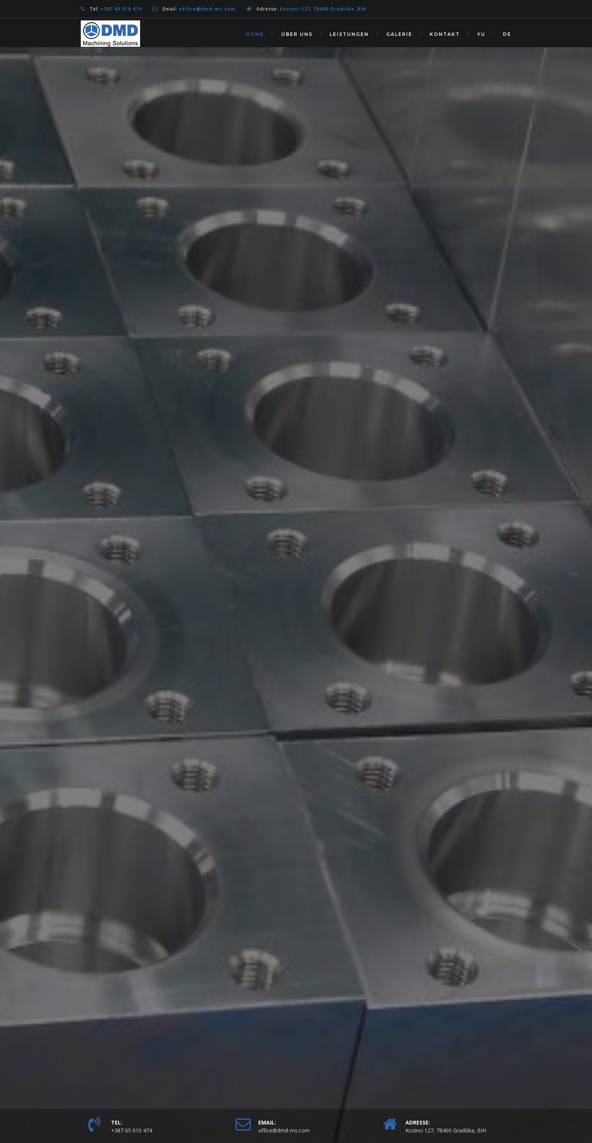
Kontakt (445, 34)
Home (255, 34)
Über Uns (297, 34)
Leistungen (349, 34)
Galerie (399, 34)
